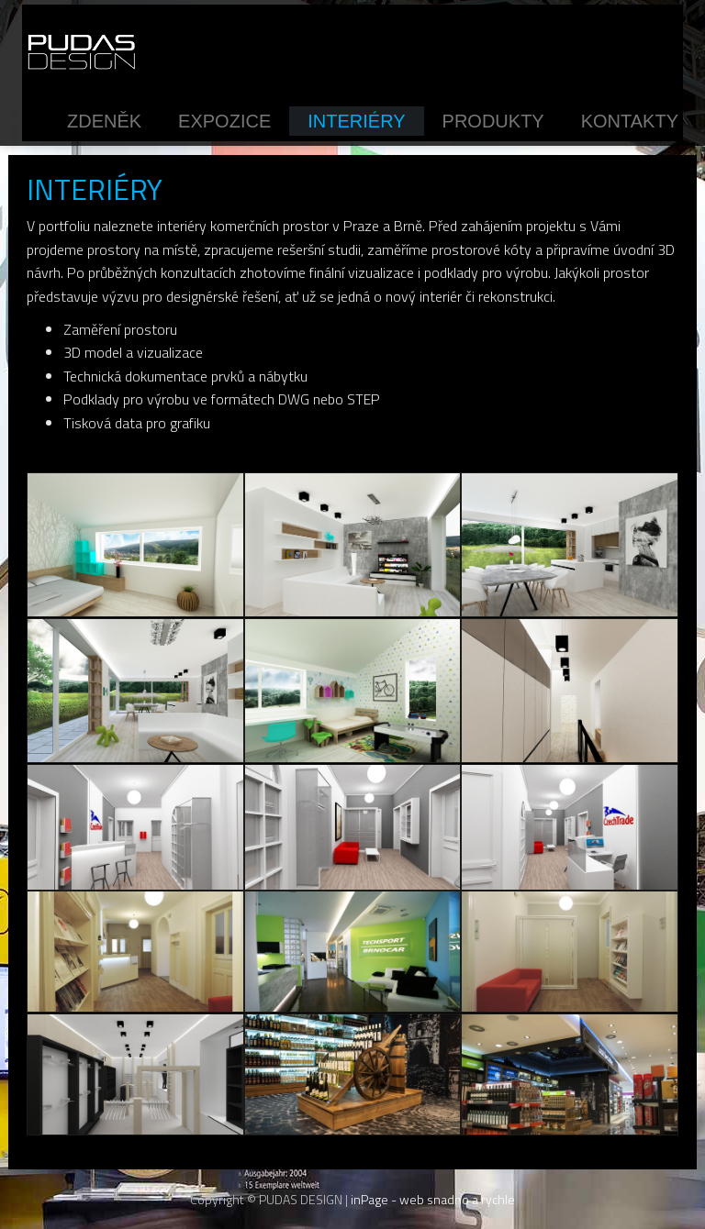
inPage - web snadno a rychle (433, 1199)
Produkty (493, 121)
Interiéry (356, 121)
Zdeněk (104, 121)
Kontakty (629, 121)
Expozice (224, 121)
